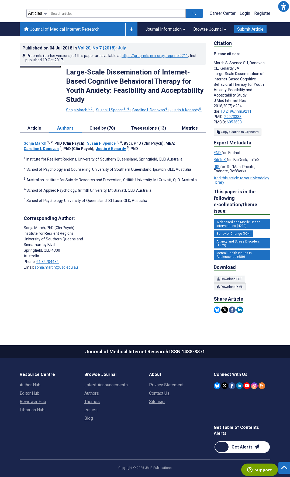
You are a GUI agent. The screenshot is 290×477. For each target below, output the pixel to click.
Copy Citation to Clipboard (237, 132)
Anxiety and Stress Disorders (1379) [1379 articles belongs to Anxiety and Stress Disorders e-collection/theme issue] (238, 243)
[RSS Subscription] (261, 385)
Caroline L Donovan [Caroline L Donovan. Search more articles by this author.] (150, 110)
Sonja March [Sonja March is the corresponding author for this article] (49, 228)
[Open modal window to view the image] (40, 66)
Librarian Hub (32, 409)
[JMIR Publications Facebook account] (232, 385)
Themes (92, 401)
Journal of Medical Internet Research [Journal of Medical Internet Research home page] (61, 29)
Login (245, 13)
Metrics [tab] (190, 128)
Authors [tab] (65, 128)
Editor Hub (29, 393)
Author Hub (30, 384)
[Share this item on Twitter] (224, 310)
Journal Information (165, 29)
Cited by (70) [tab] (102, 128)
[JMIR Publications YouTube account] (246, 385)
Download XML (230, 287)
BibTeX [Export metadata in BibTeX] (220, 160)
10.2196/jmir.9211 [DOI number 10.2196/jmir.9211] (235, 111)
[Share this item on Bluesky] (217, 310)
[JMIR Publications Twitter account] (224, 385)
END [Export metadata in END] (218, 153)
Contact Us (159, 393)
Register (262, 13)
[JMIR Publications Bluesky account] (217, 385)
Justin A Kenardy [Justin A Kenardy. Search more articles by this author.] (186, 110)
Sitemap (157, 401)
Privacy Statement (166, 384)
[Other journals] (131, 29)
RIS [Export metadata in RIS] (217, 167)
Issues (91, 409)
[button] (283, 6)
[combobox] (117, 13)
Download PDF (229, 279)
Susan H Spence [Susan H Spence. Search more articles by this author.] (113, 110)
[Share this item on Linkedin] (239, 310)
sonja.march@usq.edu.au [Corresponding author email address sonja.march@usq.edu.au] (56, 267)
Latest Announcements (106, 384)
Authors (91, 393)
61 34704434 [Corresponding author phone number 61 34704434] (47, 261)
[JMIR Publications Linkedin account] (239, 385)
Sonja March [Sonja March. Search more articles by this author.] (79, 110)
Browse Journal (209, 29)
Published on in (74, 48)
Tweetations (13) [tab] (148, 128)
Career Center (223, 13)
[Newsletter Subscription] (242, 447)
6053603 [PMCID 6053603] (234, 122)
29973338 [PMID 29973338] (232, 117)
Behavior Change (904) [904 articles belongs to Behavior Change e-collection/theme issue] (233, 234)
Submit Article (250, 29)
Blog (88, 418)
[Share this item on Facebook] (232, 310)
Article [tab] (34, 128)
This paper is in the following (242, 201)
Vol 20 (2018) (102, 48)
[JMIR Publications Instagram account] (254, 385)
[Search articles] (194, 13)
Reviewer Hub (33, 401)
